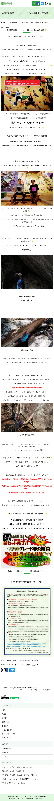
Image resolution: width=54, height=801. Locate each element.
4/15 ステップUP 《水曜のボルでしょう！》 (17, 767)
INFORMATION (13, 22)
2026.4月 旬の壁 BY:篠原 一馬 (13, 771)
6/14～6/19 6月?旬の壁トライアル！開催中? (35, 690)
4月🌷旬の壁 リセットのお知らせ (14, 783)
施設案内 (5, 714)
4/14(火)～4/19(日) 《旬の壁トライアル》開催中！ (19, 775)
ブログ (4, 756)
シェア (3, 696)
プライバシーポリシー (9, 734)
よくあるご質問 (7, 730)
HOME (3, 22)
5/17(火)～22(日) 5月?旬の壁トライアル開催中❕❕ (20, 687)
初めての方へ (6, 722)
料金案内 (5, 726)
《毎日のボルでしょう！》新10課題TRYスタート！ (19, 779)
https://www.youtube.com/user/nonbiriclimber (27, 387)
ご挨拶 (4, 718)
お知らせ (5, 752)
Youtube (36, 3)
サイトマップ (6, 738)
